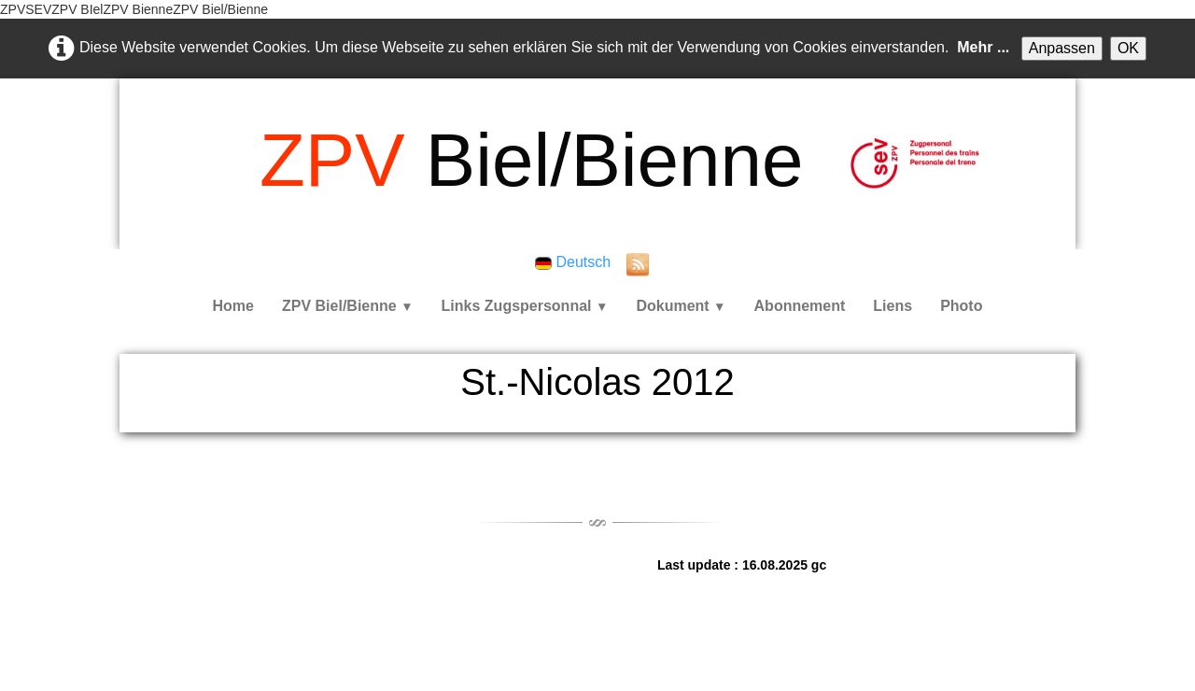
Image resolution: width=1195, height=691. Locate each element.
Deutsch (574, 262)
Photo (961, 306)
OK (1128, 48)
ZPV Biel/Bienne (348, 306)
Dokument (680, 306)
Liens (892, 306)
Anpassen (1062, 48)
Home (233, 306)
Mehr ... (983, 47)
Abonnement (800, 306)
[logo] (531, 160)
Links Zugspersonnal (525, 306)
